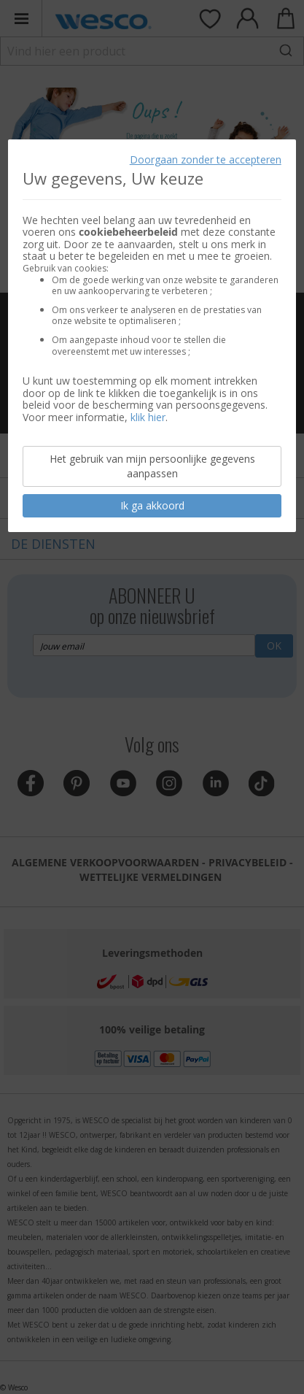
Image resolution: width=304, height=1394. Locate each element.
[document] (151, 335)
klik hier (147, 417)
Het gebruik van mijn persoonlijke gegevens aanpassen (152, 466)
